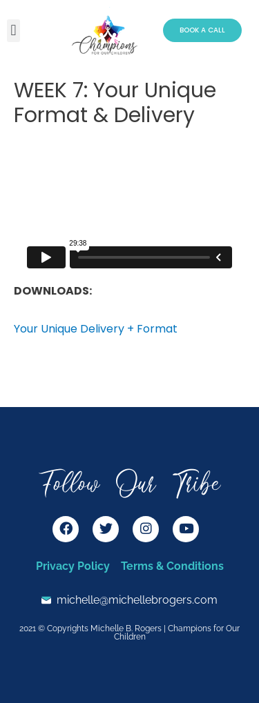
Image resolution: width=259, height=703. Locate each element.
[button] (13, 30)
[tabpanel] (129, 241)
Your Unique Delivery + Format (96, 329)
